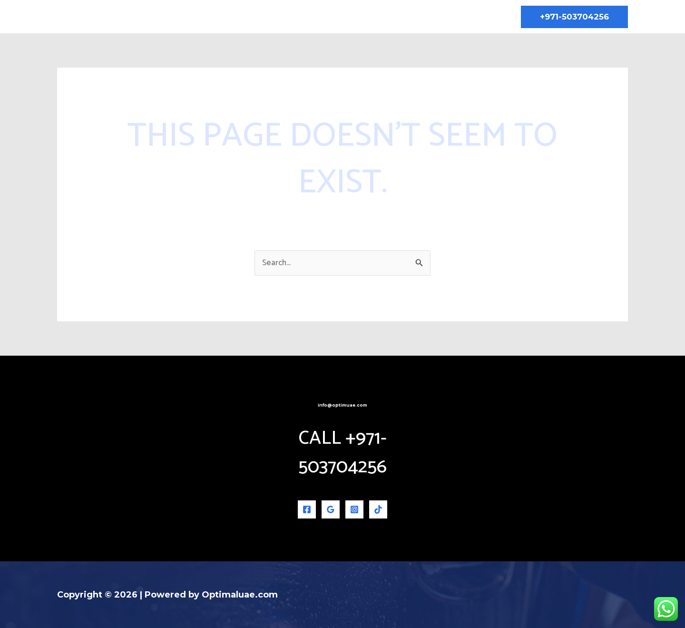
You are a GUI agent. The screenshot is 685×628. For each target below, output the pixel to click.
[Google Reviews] (331, 509)
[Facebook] (307, 509)
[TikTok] (378, 509)
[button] (574, 17)
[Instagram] (354, 509)
